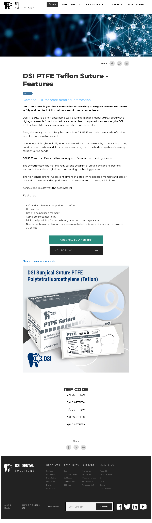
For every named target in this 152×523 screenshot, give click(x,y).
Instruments (50, 474)
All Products (50, 488)
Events (102, 485)
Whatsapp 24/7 (88, 485)
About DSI (103, 471)
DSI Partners (87, 474)
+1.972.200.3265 (53, 507)
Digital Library (105, 488)
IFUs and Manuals (89, 478)
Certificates (68, 478)
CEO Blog (67, 485)
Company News (70, 482)
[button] (77, 4)
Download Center (70, 474)
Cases (102, 482)
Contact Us (86, 471)
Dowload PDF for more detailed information (57, 100)
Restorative (50, 482)
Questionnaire (87, 482)
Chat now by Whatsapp (76, 239)
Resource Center (106, 474)
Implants (49, 471)
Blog (101, 478)
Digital (48, 485)
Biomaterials (51, 478)
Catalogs (67, 471)
